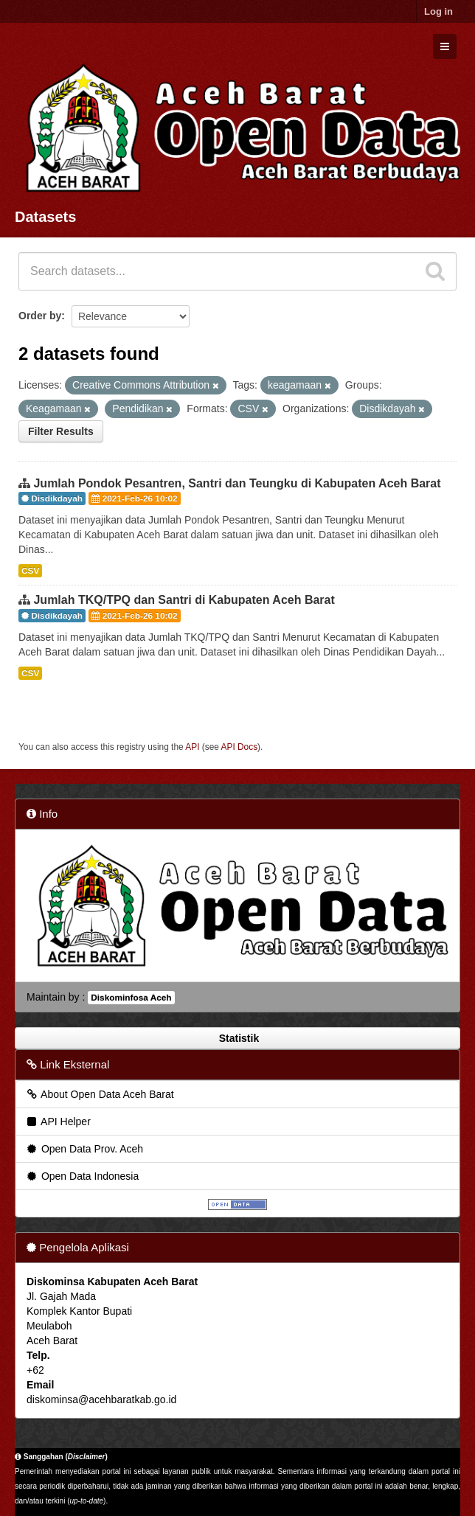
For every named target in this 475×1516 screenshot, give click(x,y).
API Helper (58, 1121)
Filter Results (61, 431)
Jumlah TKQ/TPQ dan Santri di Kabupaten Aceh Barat (183, 600)
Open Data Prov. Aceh (84, 1149)
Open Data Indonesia (82, 1176)
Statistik (237, 1038)
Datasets (45, 217)
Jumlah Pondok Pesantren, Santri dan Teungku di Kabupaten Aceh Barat (236, 483)
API (192, 747)
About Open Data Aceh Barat (99, 1094)
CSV (30, 571)
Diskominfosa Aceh (131, 997)
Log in (438, 11)
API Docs (239, 747)
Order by (39, 315)
